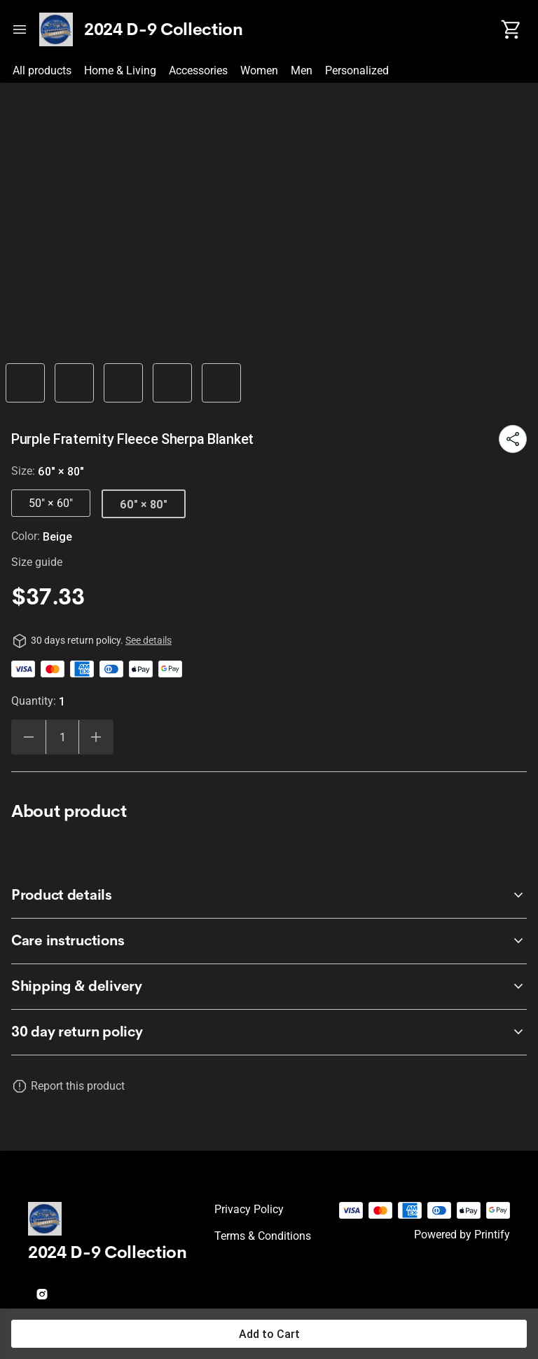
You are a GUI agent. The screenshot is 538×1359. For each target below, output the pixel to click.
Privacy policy (249, 1209)
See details (148, 640)
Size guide (36, 562)
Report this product (78, 1086)
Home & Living (120, 70)
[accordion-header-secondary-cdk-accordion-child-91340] (269, 895)
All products (42, 70)
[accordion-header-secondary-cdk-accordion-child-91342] (269, 986)
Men (301, 70)
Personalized (357, 70)
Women (259, 70)
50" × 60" (51, 503)
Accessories (198, 70)
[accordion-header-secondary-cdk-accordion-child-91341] (269, 941)
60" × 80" (143, 504)
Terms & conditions (262, 1236)
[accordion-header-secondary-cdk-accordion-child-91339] (269, 1032)
